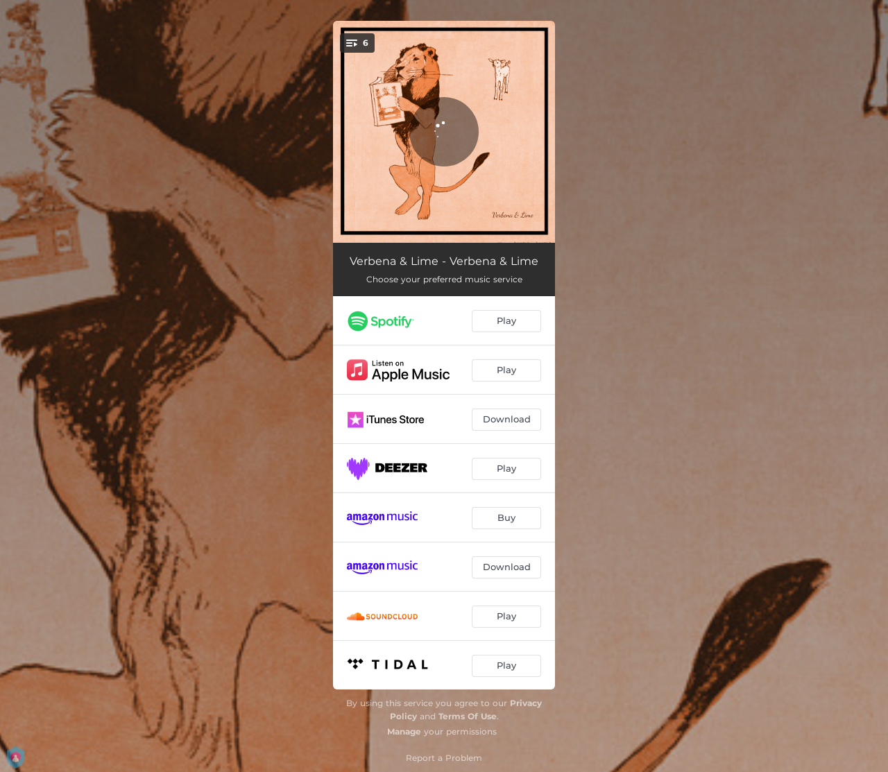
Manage (404, 731)
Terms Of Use (467, 716)
